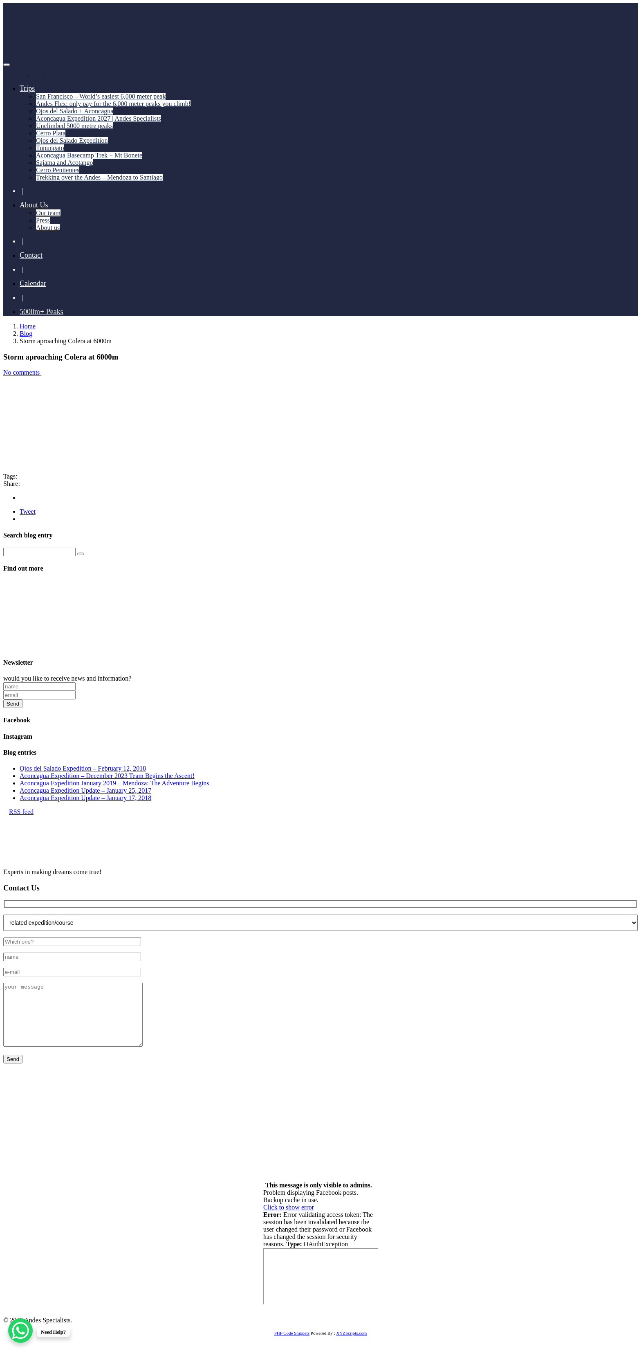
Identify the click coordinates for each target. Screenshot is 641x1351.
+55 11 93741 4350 (94, 1129)
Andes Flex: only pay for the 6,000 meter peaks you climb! (113, 103)
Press (43, 220)
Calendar (33, 283)
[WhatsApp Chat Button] (20, 1330)
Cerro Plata (50, 133)
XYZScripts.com (351, 1345)
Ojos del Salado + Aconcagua (74, 111)
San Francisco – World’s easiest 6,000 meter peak (101, 96)
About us (48, 227)
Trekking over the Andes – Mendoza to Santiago (99, 177)
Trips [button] (27, 88)
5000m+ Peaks (41, 312)
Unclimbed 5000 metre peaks (74, 125)
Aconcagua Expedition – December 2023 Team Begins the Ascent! (107, 775)
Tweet (28, 511)
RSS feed (18, 811)
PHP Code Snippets (291, 1345)
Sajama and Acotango (64, 162)
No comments (24, 372)
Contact (31, 255)
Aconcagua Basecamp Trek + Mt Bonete (89, 155)
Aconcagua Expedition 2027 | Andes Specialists (98, 118)
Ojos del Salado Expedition (72, 140)
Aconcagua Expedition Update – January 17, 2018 (85, 797)
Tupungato (50, 147)
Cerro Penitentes (57, 169)
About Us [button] (34, 205)
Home (28, 326)
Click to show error (288, 1219)
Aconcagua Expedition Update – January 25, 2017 (85, 790)
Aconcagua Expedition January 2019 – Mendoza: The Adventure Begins (114, 783)
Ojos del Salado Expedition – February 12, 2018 (83, 768)
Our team (48, 212)
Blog (26, 333)
